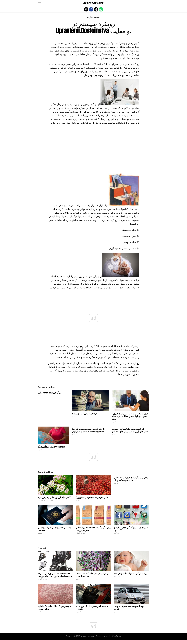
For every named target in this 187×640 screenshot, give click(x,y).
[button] (39, 3)
